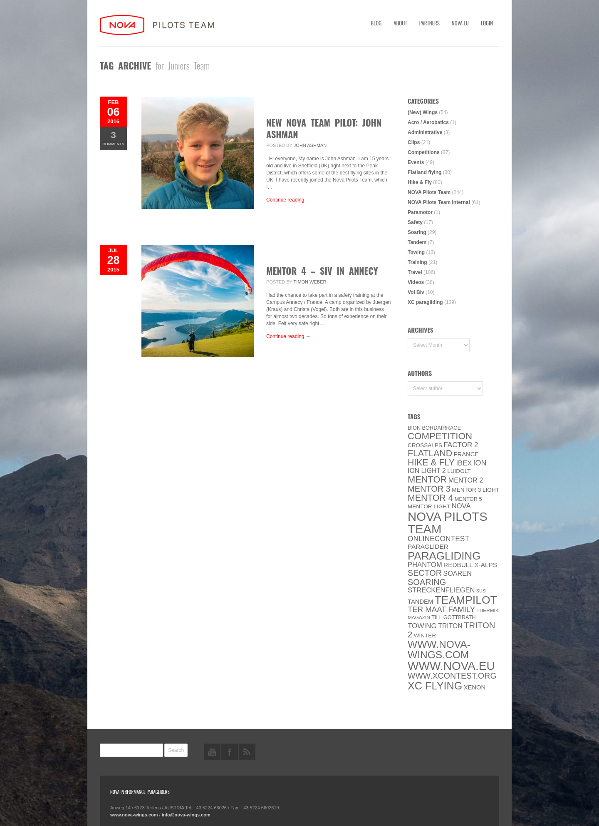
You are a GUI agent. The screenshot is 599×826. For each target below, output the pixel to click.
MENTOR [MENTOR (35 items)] (427, 479)
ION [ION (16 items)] (480, 463)
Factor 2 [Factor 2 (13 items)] (460, 445)
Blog (376, 23)
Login (487, 23)
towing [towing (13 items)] (422, 626)
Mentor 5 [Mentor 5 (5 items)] (468, 499)
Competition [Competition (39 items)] (440, 436)
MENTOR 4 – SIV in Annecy (322, 270)
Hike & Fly (420, 182)
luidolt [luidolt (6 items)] (458, 471)
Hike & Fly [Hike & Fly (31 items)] (431, 463)
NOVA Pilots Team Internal (439, 202)
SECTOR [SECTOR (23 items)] (425, 572)
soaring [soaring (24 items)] (427, 582)
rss (247, 752)
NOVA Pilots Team (429, 192)
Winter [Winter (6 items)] (425, 635)
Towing (416, 252)
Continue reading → (288, 200)
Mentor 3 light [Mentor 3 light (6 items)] (475, 490)
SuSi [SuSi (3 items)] (481, 590)
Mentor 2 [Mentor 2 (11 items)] (465, 480)
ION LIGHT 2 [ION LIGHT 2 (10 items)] (427, 470)
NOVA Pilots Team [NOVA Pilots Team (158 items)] (448, 523)
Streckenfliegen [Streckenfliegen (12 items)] (441, 590)
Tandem (417, 242)
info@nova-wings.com (186, 814)
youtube (212, 752)
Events (416, 162)
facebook (229, 752)
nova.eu (460, 23)
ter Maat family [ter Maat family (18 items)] (441, 609)
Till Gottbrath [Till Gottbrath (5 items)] (453, 617)
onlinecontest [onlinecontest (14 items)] (438, 539)
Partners (429, 23)
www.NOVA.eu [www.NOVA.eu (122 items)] (451, 665)
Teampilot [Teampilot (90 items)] (466, 600)
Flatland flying (424, 172)
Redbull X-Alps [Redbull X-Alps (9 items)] (470, 564)
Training (417, 262)
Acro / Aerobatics (428, 122)
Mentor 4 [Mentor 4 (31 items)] (430, 498)
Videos (416, 282)
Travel (415, 272)
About (400, 23)
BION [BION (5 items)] (414, 428)
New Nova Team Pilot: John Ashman (323, 128)
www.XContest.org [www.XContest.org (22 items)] (452, 675)
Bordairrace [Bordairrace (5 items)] (441, 428)
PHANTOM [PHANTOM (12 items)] (425, 565)
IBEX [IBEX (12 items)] (464, 463)
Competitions (424, 152)
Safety (415, 222)
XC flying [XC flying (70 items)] (435, 686)
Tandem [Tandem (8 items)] (420, 601)
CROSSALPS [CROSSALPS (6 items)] (425, 445)
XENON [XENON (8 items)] (474, 687)
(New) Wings (423, 112)
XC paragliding (425, 302)
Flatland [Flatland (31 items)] (430, 453)
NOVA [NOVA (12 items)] (461, 506)
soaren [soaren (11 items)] (457, 573)
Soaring (417, 232)
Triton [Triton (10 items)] (450, 625)
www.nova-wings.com (134, 814)
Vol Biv (416, 292)
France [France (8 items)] (466, 454)
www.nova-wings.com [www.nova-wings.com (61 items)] (439, 649)
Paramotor (420, 212)
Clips (414, 142)
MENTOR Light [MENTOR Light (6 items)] (429, 506)
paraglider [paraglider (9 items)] (428, 546)
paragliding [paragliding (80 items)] (444, 556)
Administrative (425, 132)
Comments (113, 138)
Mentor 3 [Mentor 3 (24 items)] (429, 488)
